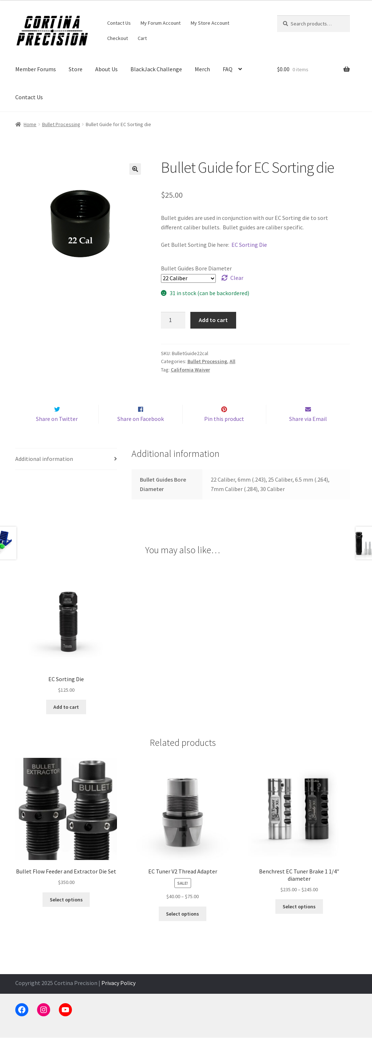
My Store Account (210, 23)
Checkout (117, 38)
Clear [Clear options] (236, 277)
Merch (202, 69)
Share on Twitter (57, 434)
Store (75, 69)
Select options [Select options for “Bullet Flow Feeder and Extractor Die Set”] (66, 915)
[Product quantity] (173, 320)
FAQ (227, 69)
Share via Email (308, 434)
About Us (106, 69)
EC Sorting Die (249, 244)
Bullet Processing (61, 124)
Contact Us (119, 23)
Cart (142, 38)
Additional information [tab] (44, 474)
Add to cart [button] (66, 722)
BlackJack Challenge (156, 69)
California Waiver (190, 369)
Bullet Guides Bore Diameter (196, 268)
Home (30, 124)
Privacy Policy (118, 998)
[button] (135, 169)
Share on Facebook (140, 434)
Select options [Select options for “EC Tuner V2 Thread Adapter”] (182, 929)
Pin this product (224, 434)
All (232, 361)
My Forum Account (161, 23)
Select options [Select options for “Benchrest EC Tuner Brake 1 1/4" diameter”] (299, 922)
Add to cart (213, 319)
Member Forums (35, 69)
